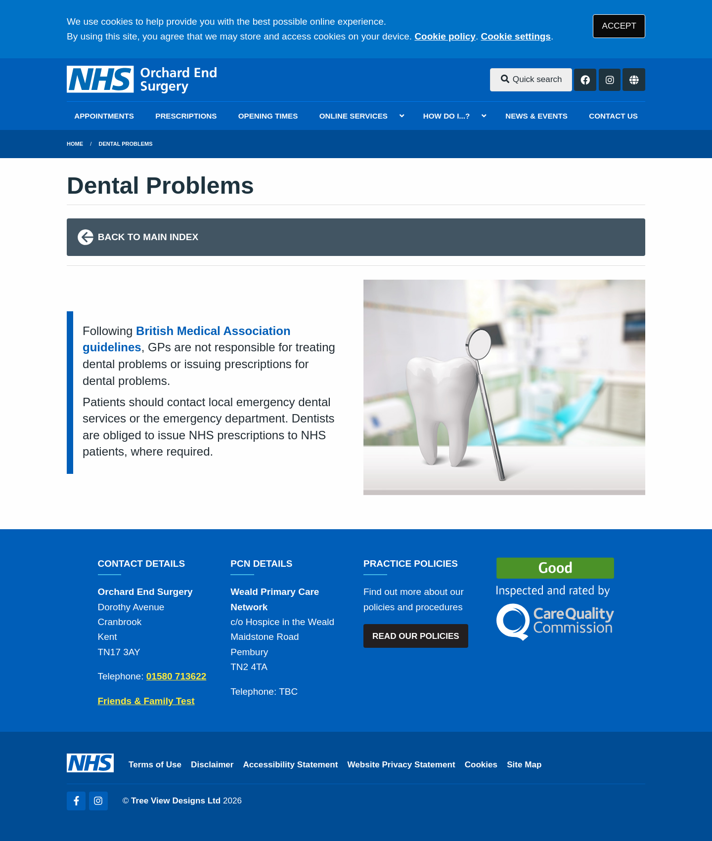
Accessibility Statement (290, 764)
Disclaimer (212, 764)
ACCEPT (619, 26)
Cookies (481, 764)
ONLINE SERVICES (353, 116)
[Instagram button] (610, 80)
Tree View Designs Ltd (176, 800)
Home (75, 144)
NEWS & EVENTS (536, 116)
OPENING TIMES (268, 116)
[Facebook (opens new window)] (76, 801)
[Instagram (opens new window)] (98, 801)
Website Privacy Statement (401, 764)
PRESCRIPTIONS (186, 116)
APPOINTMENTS (104, 116)
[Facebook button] (585, 80)
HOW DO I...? (446, 116)
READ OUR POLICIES (415, 636)
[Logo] (143, 80)
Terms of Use (155, 764)
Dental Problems (126, 144)
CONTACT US (613, 116)
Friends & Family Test (146, 701)
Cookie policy (445, 36)
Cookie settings (515, 36)
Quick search (531, 79)
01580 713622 (176, 676)
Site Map (524, 764)
